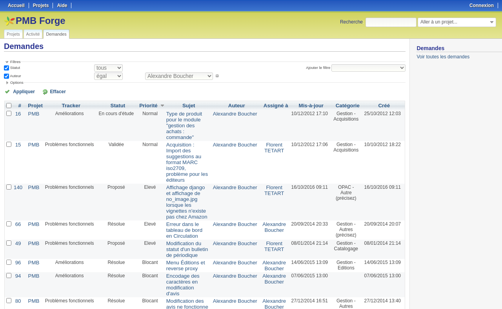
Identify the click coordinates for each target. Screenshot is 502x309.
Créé (384, 105)
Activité (33, 34)
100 (147, 282)
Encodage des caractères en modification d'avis (181, 243)
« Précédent (19, 282)
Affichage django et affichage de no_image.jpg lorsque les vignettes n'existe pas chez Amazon (184, 170)
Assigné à (274, 105)
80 (17, 255)
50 (138, 282)
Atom (376, 293)
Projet (33, 105)
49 (17, 207)
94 (17, 237)
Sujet (188, 105)
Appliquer (21, 91)
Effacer (47, 91)
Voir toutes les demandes (443, 57)
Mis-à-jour (309, 105)
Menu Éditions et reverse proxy (179, 227)
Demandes (56, 34)
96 (17, 225)
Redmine (231, 304)
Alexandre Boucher (236, 113)
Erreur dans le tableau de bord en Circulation (185, 191)
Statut (14, 67)
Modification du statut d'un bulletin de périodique (184, 212)
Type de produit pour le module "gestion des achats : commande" (186, 118)
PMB (32, 113)
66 (17, 189)
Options (17, 82)
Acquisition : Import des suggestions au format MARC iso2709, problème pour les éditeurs (186, 141)
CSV (389, 293)
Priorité (145, 105)
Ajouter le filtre (320, 67)
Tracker (68, 105)
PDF (401, 293)
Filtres (15, 62)
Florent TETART (273, 133)
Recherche (351, 22)
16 (17, 113)
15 (17, 131)
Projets (13, 34)
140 (18, 160)
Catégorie (346, 105)
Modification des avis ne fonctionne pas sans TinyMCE (186, 261)
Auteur (15, 76)
